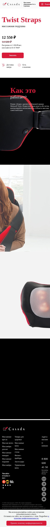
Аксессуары (19, 462)
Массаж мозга (7, 443)
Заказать (12, 55)
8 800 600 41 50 (45, 463)
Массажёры (6, 465)
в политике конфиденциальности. (31, 517)
